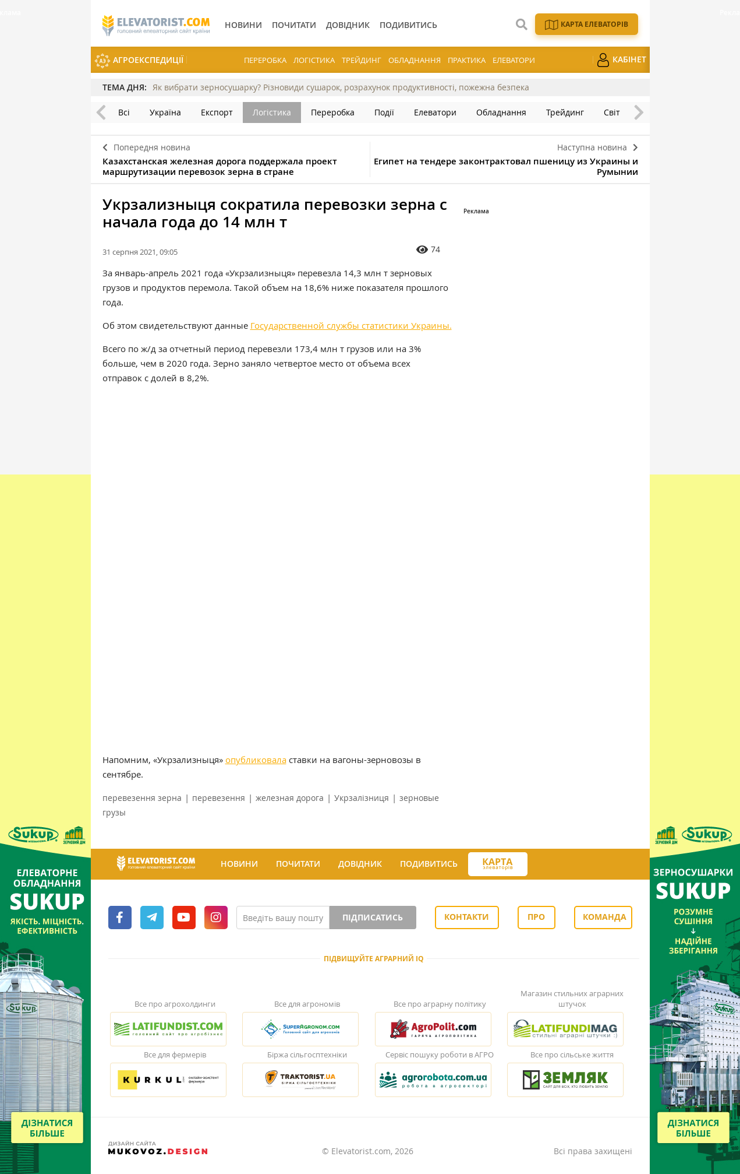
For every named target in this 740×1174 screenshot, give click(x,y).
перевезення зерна (142, 797)
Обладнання (414, 60)
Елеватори (514, 60)
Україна (165, 112)
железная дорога (290, 797)
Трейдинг (361, 60)
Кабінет (621, 60)
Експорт (217, 112)
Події (384, 112)
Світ (612, 112)
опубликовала (255, 759)
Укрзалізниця (361, 797)
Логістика (314, 60)
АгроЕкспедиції (138, 61)
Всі (124, 112)
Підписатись (372, 917)
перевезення (218, 797)
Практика (467, 60)
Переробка (265, 60)
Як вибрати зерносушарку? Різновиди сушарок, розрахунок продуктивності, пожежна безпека (341, 87)
